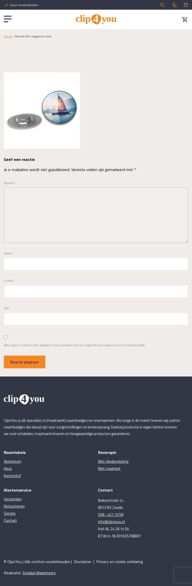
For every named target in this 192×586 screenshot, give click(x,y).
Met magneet (109, 468)
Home (8, 36)
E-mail (9, 280)
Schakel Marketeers (39, 573)
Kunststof (12, 476)
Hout (8, 468)
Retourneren (14, 506)
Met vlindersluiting (113, 461)
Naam (9, 253)
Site (6, 308)
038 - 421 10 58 (110, 515)
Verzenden (13, 499)
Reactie (10, 183)
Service (10, 513)
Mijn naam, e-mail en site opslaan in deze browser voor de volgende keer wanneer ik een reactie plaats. (74, 345)
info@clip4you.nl (111, 522)
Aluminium (12, 461)
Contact (10, 520)
